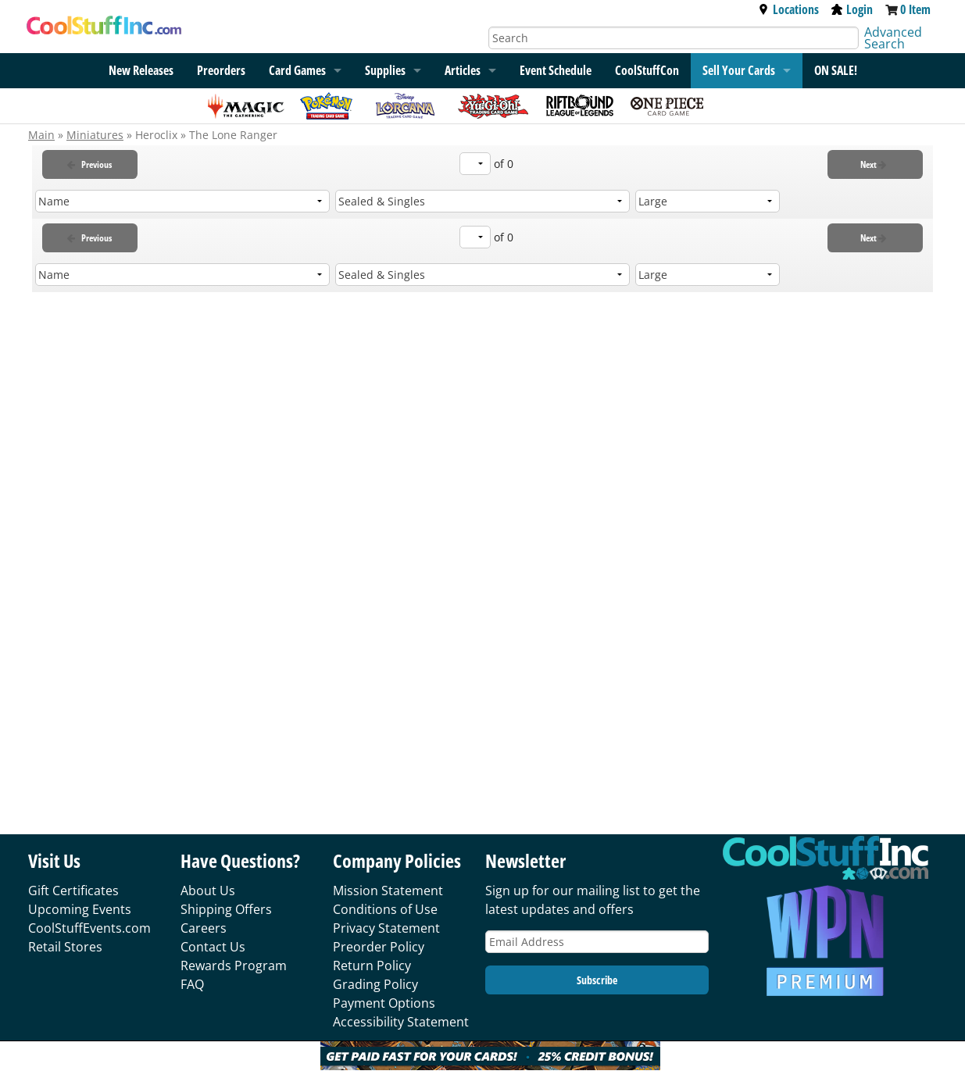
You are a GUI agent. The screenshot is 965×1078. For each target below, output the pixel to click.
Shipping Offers (226, 909)
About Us (207, 890)
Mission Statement (388, 890)
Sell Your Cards (738, 70)
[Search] (674, 38)
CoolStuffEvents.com (89, 928)
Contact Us (212, 946)
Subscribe (597, 980)
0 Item (915, 9)
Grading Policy (375, 984)
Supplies (385, 70)
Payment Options (384, 1003)
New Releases (141, 70)
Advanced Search (893, 37)
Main (41, 134)
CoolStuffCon (647, 70)
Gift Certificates (73, 890)
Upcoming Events (79, 909)
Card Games (297, 70)
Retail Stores (65, 946)
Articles (463, 70)
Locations (788, 9)
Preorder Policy (378, 946)
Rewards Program (233, 965)
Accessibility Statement (401, 1021)
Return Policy (372, 965)
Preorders (221, 70)
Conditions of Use (385, 909)
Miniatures (94, 134)
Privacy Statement (386, 928)
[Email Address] (597, 941)
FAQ (192, 984)
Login (852, 9)
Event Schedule (556, 70)
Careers (203, 928)
